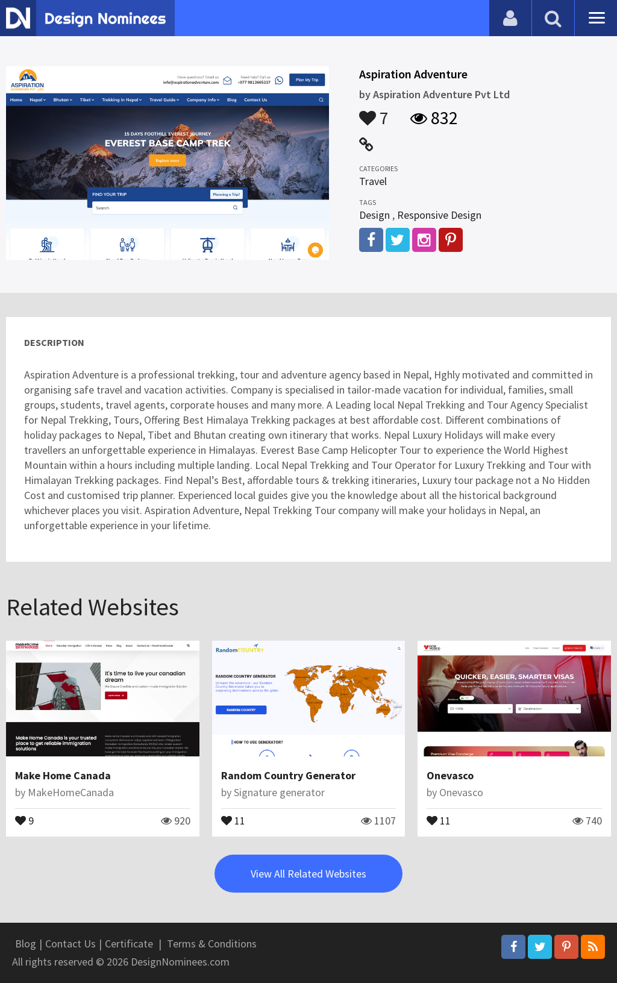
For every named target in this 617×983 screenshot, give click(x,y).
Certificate (129, 943)
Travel (373, 181)
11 (233, 820)
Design (374, 215)
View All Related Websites (308, 874)
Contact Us (70, 943)
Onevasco (450, 775)
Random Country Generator (288, 775)
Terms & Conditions (212, 943)
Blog (25, 943)
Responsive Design (439, 215)
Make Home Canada (63, 775)
